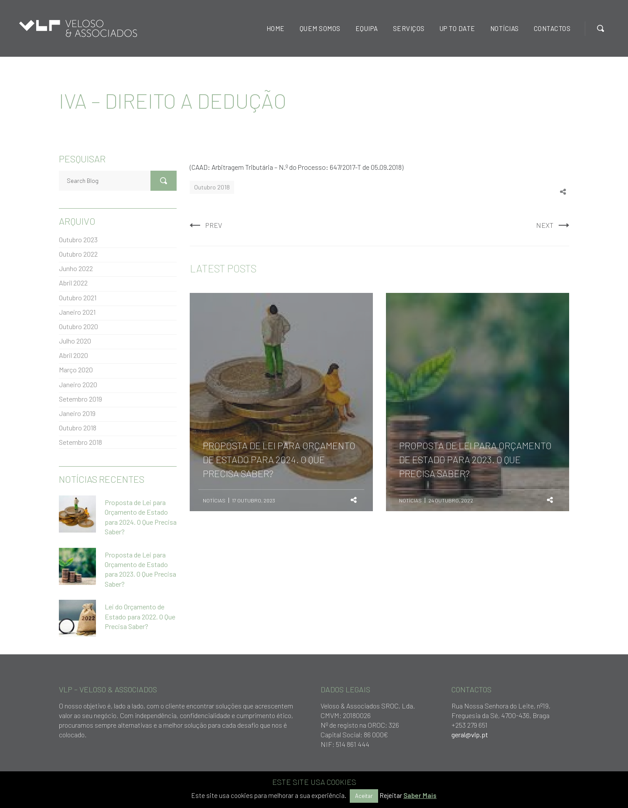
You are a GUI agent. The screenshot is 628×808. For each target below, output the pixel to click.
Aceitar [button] (364, 795)
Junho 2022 (76, 268)
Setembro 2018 (80, 442)
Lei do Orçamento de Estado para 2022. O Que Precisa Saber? (140, 616)
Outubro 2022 (78, 254)
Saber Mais (420, 795)
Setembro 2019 (80, 399)
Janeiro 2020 (78, 384)
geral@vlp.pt (469, 734)
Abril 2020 (73, 355)
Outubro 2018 (212, 187)
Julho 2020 (75, 341)
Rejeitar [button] (390, 795)
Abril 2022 (73, 283)
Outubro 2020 (78, 326)
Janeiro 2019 (77, 413)
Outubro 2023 (78, 239)
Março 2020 (76, 369)
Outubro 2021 (77, 297)
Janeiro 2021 (77, 312)
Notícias (214, 500)
